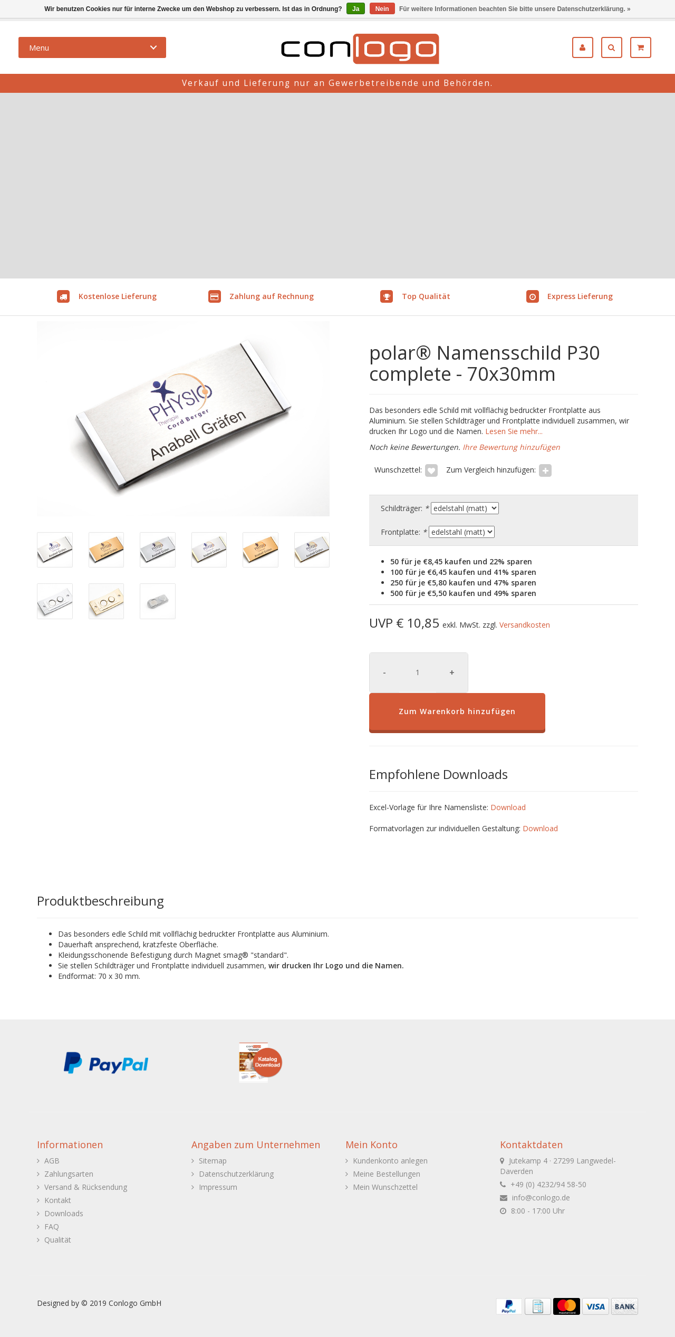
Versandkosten (524, 625)
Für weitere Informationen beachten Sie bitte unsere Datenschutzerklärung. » (515, 9)
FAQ (51, 1226)
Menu (39, 47)
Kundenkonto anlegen (390, 1161)
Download (508, 807)
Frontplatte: (404, 532)
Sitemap (213, 1161)
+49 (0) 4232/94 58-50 (548, 1184)
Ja (355, 9)
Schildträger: (405, 508)
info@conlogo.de (541, 1197)
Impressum (218, 1187)
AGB (52, 1161)
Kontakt (57, 1200)
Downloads (63, 1213)
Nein (382, 9)
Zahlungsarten (68, 1174)
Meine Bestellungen (386, 1174)
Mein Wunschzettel (385, 1187)
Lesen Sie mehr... (513, 431)
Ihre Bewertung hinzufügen (511, 447)
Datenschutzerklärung (236, 1174)
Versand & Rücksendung (85, 1187)
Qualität (57, 1240)
